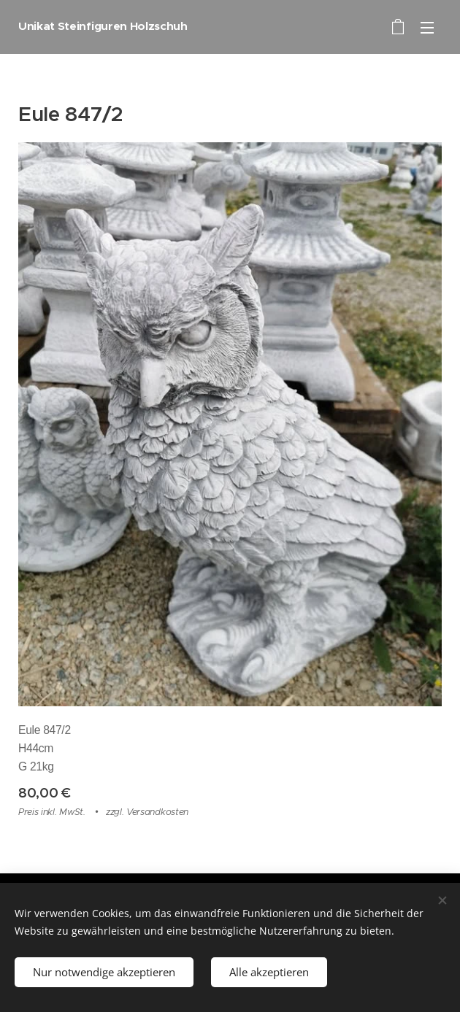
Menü (427, 27)
